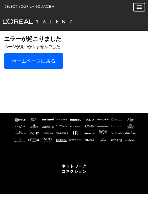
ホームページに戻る (34, 61)
